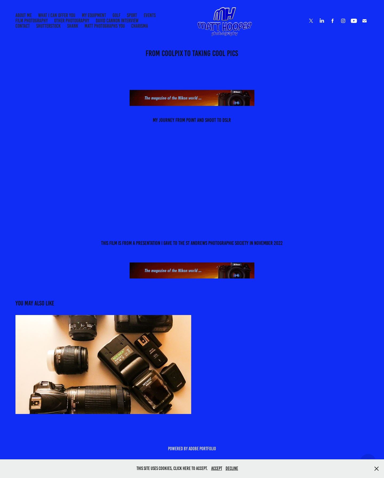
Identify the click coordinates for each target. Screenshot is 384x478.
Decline (232, 468)
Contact (22, 26)
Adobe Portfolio (202, 448)
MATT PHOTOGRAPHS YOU (105, 26)
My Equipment (94, 15)
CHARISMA (139, 26)
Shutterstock (48, 26)
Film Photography (31, 20)
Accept (216, 468)
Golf (117, 15)
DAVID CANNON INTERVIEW (117, 20)
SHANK (72, 26)
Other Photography (71, 20)
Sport (132, 15)
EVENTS (150, 15)
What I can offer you (56, 15)
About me (23, 15)
